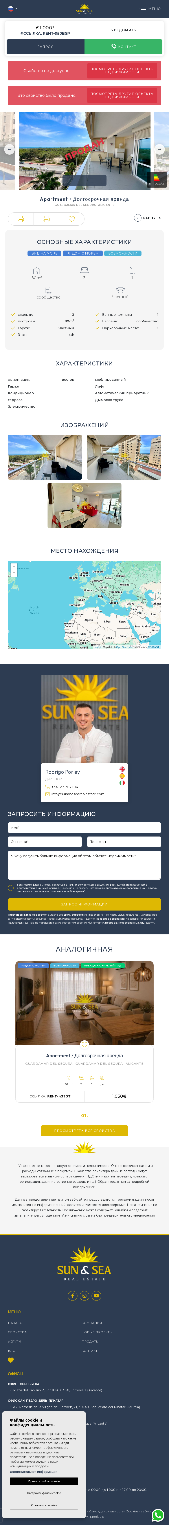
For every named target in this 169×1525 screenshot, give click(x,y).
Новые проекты (97, 1332)
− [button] (14, 573)
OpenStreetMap (124, 647)
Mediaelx (97, 1517)
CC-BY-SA (153, 647)
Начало (15, 1323)
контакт (123, 47)
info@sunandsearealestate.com (75, 794)
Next (159, 149)
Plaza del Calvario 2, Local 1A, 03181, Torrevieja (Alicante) (55, 1390)
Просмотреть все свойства (84, 1131)
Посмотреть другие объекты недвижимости (122, 70)
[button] (20, 219)
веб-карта (149, 1511)
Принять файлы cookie (44, 1481)
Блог (12, 1351)
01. (84, 1115)
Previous (9, 149)
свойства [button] (17, 1332)
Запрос (45, 47)
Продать (90, 1341)
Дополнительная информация (33, 1472)
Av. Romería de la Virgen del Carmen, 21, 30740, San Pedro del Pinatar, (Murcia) (74, 1407)
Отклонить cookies (44, 1505)
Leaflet (97, 647)
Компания (92, 1323)
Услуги (14, 1341)
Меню (150, 9)
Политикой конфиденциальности (68, 888)
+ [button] (14, 566)
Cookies (132, 1511)
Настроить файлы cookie (44, 1493)
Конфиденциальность (106, 1511)
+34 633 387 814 (61, 787)
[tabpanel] (84, 1032)
